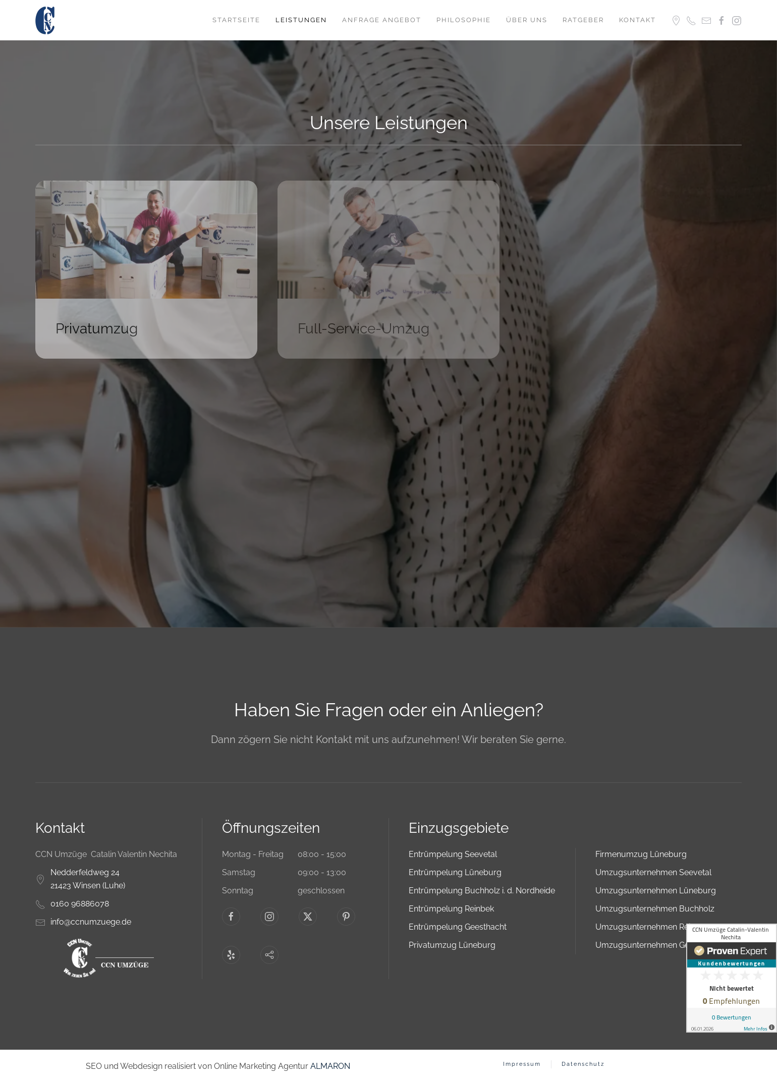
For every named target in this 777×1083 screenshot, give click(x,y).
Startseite (236, 20)
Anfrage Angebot (381, 20)
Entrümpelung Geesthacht (458, 927)
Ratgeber (583, 20)
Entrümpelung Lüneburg (455, 872)
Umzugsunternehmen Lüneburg (655, 890)
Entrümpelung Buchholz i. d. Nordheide (482, 890)
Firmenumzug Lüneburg (641, 854)
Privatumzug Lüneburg (452, 945)
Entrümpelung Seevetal (453, 854)
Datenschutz (583, 1064)
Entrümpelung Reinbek (451, 909)
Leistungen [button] (301, 20)
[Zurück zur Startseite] (46, 20)
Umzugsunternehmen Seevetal (653, 872)
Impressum (522, 1064)
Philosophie (463, 20)
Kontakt (637, 20)
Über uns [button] (526, 20)
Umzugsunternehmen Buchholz (654, 909)
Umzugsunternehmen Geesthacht (658, 945)
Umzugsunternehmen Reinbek (651, 927)
